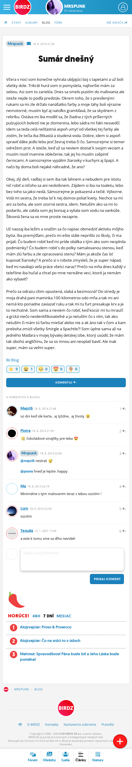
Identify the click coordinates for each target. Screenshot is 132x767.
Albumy (31, 23)
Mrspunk (75, 8)
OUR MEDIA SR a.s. (70, 734)
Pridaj (107, 579)
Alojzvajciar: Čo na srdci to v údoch (50, 640)
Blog (46, 23)
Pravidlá (107, 725)
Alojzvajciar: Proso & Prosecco (45, 627)
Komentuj (66, 382)
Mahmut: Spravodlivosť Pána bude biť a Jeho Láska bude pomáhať (69, 657)
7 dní (48, 616)
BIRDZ (6, 690)
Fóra (58, 23)
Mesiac (64, 616)
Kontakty (51, 725)
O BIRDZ (33, 725)
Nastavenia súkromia (80, 725)
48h (36, 616)
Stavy (16, 23)
